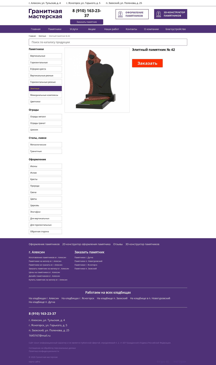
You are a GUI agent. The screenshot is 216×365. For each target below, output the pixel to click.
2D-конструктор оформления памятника (86, 244)
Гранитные (36, 151)
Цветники (35, 101)
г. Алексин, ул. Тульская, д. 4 (45, 3)
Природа (34, 185)
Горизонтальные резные (43, 82)
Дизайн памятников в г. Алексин (44, 276)
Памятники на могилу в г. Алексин (45, 261)
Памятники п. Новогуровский (88, 261)
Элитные (34, 88)
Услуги (74, 29)
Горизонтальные (39, 62)
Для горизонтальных (41, 224)
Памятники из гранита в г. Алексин (45, 265)
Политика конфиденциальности (44, 351)
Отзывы (118, 244)
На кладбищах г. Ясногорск (78, 298)
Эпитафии (35, 211)
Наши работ (111, 29)
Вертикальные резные (41, 75)
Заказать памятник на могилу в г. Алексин (49, 268)
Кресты (33, 179)
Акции (91, 29)
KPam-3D (163, 361)
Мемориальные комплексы (44, 95)
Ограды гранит (37, 123)
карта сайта (34, 361)
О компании (151, 29)
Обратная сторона (39, 231)
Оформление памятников (44, 244)
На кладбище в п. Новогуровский (150, 298)
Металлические (38, 144)
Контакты (131, 29)
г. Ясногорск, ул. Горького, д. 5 (83, 3)
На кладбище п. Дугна (42, 302)
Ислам (33, 172)
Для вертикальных (39, 218)
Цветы (33, 198)
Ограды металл (38, 116)
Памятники (54, 29)
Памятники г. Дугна (84, 257)
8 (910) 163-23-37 (86, 13)
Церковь (34, 205)
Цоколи (34, 129)
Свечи (33, 192)
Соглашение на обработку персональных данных (52, 348)
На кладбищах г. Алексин (44, 298)
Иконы (33, 166)
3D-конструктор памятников (142, 244)
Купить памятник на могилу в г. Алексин (48, 280)
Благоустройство (176, 29)
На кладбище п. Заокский (112, 298)
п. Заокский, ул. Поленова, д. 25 (124, 3)
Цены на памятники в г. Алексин (44, 272)
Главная (35, 29)
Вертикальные (37, 55)
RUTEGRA (179, 361)
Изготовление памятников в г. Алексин (47, 257)
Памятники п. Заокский (86, 268)
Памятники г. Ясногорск (86, 265)
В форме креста (38, 68)
